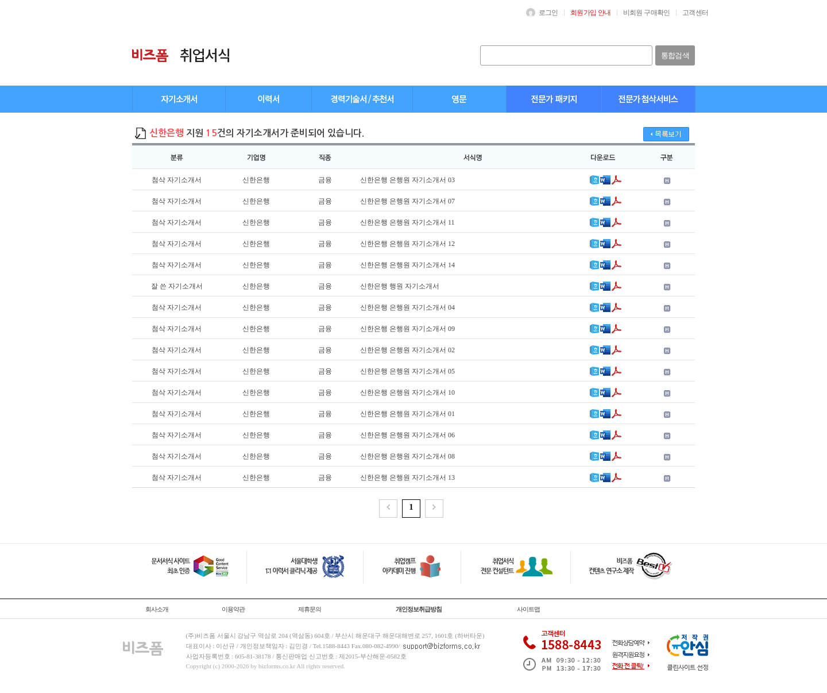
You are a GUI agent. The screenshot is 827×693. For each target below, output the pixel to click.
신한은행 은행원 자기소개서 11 (407, 222)
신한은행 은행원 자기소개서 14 (407, 265)
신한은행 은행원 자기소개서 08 (407, 456)
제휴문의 (309, 609)
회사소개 (156, 609)
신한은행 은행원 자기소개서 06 (407, 435)
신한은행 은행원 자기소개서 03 (407, 180)
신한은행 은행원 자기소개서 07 (407, 201)
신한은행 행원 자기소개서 (399, 286)
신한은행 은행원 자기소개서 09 (407, 329)
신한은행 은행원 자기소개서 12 (407, 244)
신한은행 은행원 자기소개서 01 (407, 414)
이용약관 (233, 609)
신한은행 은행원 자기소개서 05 (407, 371)
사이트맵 (528, 609)
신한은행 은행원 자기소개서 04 (407, 307)
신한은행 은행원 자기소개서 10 (407, 392)
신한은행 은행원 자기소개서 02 (407, 350)
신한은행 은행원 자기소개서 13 (407, 477)
